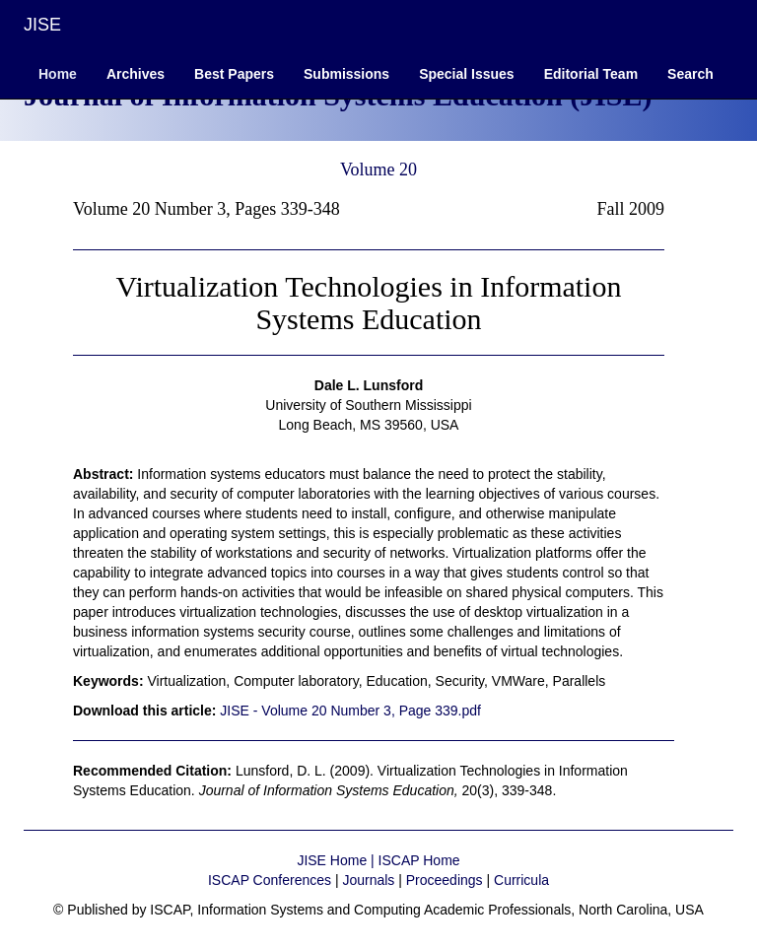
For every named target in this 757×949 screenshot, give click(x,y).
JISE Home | (337, 860)
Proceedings (444, 880)
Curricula (521, 880)
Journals (368, 880)
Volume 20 (378, 169)
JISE (42, 24)
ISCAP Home (419, 860)
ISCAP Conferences (269, 880)
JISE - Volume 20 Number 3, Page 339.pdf (350, 710)
